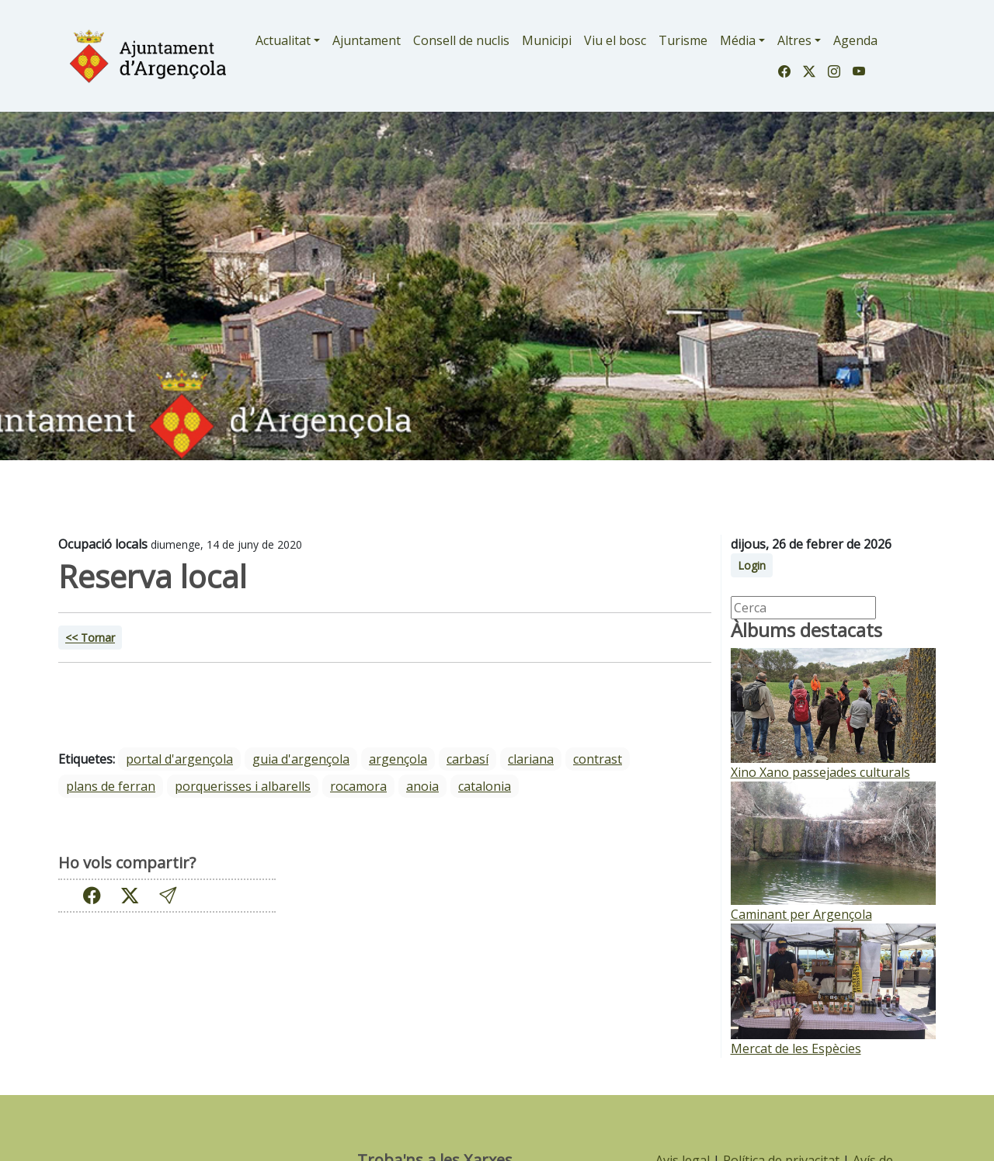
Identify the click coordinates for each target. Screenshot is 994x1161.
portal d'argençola (179, 759)
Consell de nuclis (461, 40)
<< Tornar (90, 637)
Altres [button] (794, 40)
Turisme (683, 40)
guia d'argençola (300, 759)
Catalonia (484, 786)
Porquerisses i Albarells (243, 786)
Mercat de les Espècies (796, 1048)
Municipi (547, 40)
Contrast (597, 759)
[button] (167, 895)
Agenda (855, 40)
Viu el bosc (615, 40)
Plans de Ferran (110, 786)
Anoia (422, 786)
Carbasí (467, 759)
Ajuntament (366, 40)
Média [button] (738, 40)
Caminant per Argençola (801, 914)
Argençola (398, 759)
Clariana (531, 759)
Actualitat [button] (283, 40)
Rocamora (358, 786)
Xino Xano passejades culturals (820, 772)
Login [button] (752, 565)
